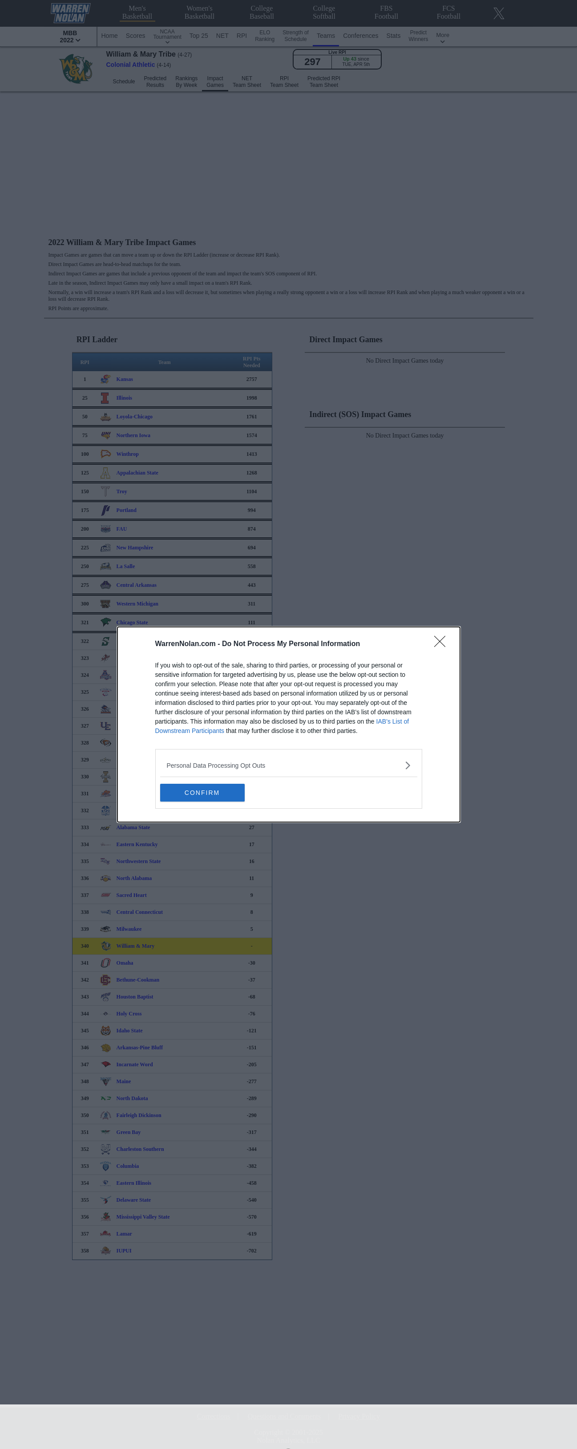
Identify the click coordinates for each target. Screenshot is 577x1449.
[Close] (442, 644)
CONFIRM (202, 792)
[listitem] (289, 765)
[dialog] (288, 724)
